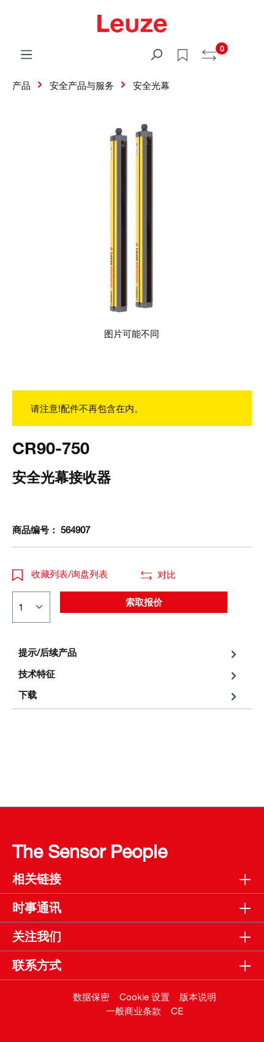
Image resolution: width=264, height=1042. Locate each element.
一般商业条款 (133, 1010)
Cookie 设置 (144, 996)
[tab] (129, 652)
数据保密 (91, 996)
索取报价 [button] (144, 601)
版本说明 (197, 996)
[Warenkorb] (244, 50)
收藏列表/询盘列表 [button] (60, 573)
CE (177, 1010)
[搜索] (156, 54)
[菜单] (26, 54)
